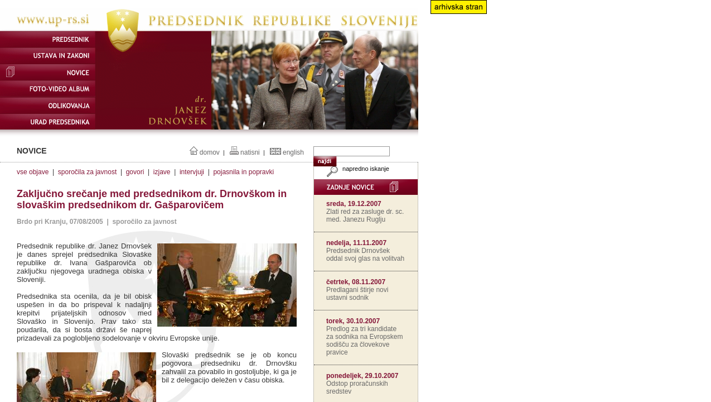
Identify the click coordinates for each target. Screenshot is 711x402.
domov (210, 152)
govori (135, 172)
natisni (250, 152)
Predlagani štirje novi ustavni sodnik (357, 294)
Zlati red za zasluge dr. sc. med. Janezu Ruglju (365, 215)
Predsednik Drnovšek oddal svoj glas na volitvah (365, 254)
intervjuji (192, 172)
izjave (162, 172)
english (293, 152)
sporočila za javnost (87, 172)
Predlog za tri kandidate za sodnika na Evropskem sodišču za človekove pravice (364, 340)
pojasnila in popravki (243, 172)
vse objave (33, 172)
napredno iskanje (356, 168)
